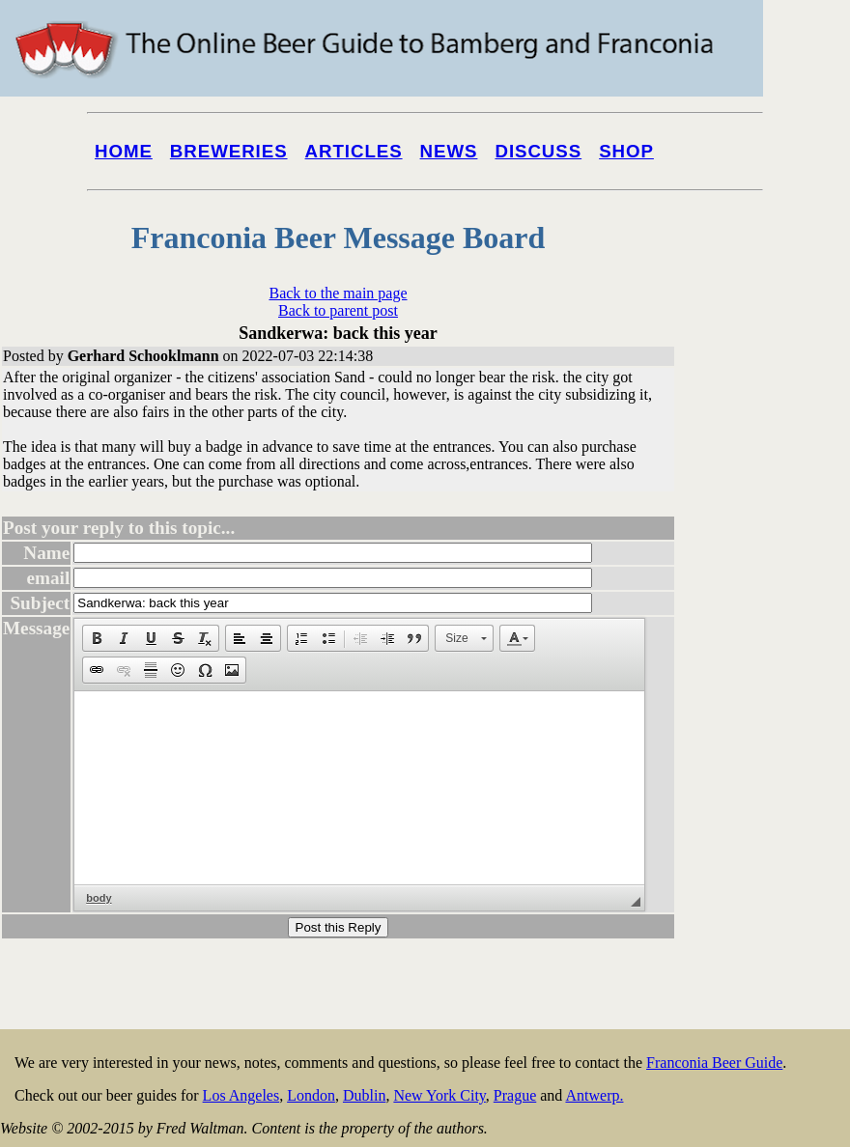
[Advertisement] (772, 735)
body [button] (98, 898)
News (449, 151)
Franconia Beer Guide (714, 1062)
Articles (354, 151)
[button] (96, 638)
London (311, 1095)
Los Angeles (241, 1095)
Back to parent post (338, 310)
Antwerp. (594, 1095)
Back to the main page (338, 293)
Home (124, 151)
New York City (439, 1095)
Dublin (364, 1095)
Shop (626, 151)
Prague (515, 1095)
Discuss (538, 151)
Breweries (229, 151)
